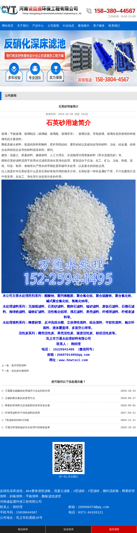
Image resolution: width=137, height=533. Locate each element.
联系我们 (114, 25)
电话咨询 (23, 529)
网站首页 (7, 25)
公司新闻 (53, 25)
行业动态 (68, 25)
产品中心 (38, 25)
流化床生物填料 (20, 370)
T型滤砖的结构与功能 (17, 420)
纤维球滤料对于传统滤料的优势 (22, 412)
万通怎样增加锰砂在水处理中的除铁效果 (27, 427)
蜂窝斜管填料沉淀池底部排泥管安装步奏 (27, 405)
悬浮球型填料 (18, 365)
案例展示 (83, 25)
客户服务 (99, 25)
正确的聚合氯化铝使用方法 (20, 398)
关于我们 (23, 25)
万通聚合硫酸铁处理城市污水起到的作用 (27, 390)
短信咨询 (68, 529)
